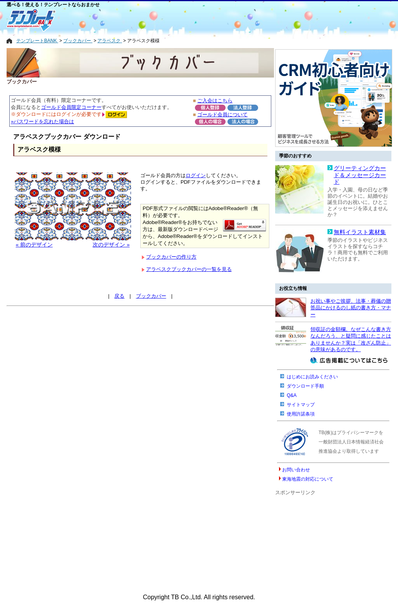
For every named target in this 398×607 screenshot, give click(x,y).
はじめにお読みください (312, 376)
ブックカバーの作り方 (171, 257)
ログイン (196, 175)
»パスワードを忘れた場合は (42, 121)
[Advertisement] (167, 20)
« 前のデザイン (34, 245)
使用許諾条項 (301, 414)
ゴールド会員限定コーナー (71, 107)
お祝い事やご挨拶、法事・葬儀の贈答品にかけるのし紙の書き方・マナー (350, 307)
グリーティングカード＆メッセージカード (360, 175)
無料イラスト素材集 (360, 232)
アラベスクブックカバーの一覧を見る (189, 269)
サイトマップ (301, 404)
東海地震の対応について (307, 479)
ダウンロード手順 (305, 386)
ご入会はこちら (215, 100)
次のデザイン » (111, 245)
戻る (119, 296)
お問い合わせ (296, 469)
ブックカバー (151, 296)
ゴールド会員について (222, 114)
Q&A (291, 395)
